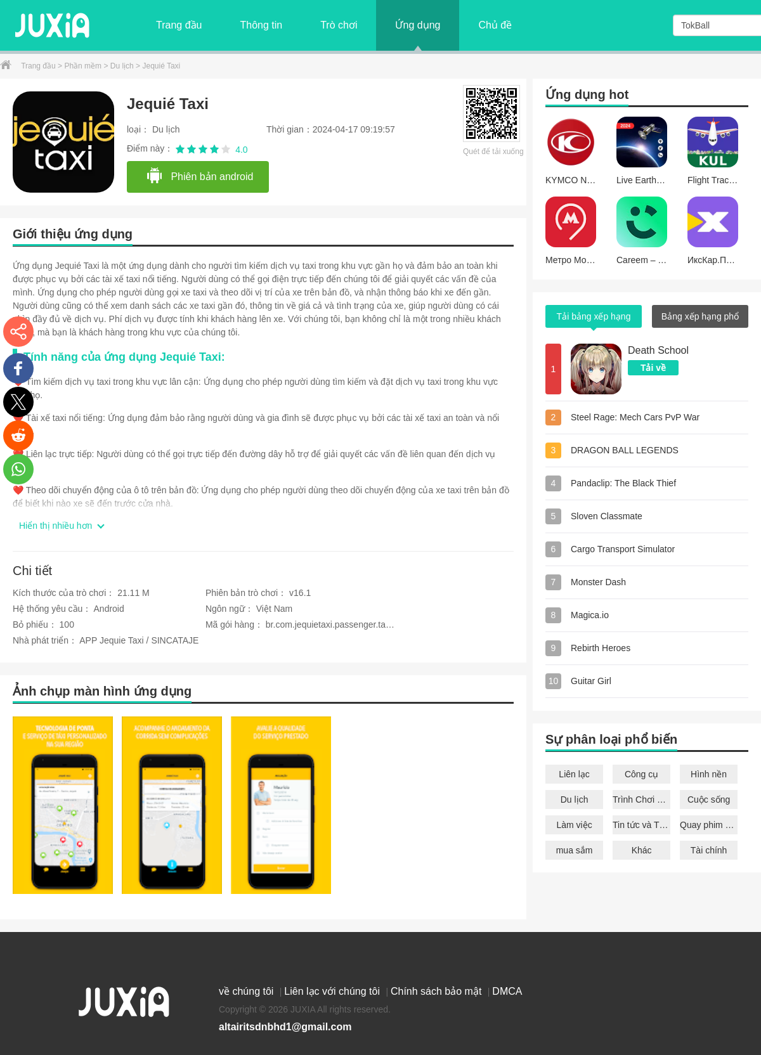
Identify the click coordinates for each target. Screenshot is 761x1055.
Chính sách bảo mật (438, 991)
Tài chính (709, 850)
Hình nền (709, 774)
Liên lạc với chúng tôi (333, 991)
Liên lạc (574, 774)
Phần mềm (83, 65)
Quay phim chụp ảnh (709, 825)
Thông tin (261, 25)
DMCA (507, 991)
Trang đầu (179, 25)
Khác (642, 850)
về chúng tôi (247, 991)
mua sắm (574, 850)
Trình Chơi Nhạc (641, 799)
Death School (658, 350)
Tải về (653, 368)
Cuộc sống (708, 799)
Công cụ (641, 774)
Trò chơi (338, 25)
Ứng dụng (417, 25)
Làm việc (574, 825)
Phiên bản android (199, 176)
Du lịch (123, 65)
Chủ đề (495, 25)
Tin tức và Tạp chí (641, 825)
